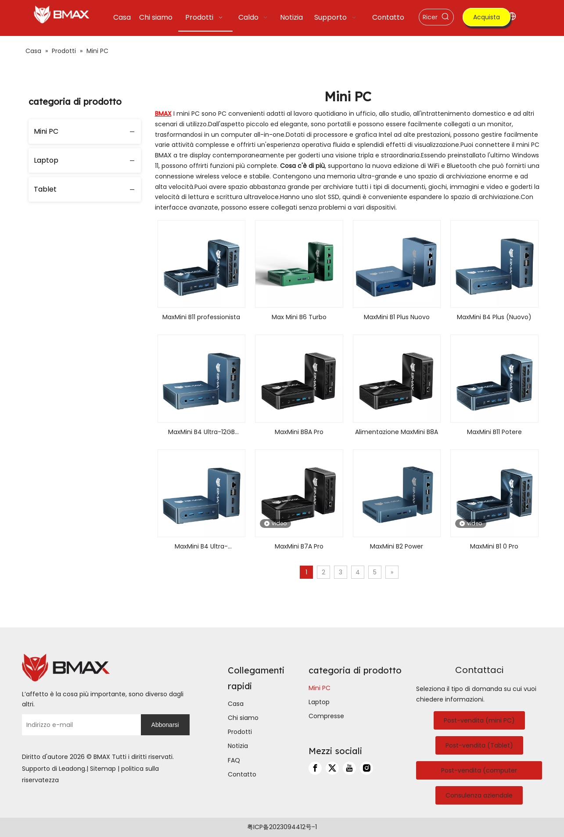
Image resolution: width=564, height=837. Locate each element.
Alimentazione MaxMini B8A (396, 431)
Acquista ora (486, 19)
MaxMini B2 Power (396, 546)
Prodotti (240, 731)
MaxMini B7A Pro (299, 546)
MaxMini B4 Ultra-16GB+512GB (201, 547)
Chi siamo (243, 717)
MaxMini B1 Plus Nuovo (397, 317)
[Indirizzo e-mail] (79, 724)
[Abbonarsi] (165, 724)
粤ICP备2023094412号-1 (282, 827)
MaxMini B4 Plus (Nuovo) (494, 317)
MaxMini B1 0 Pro (494, 546)
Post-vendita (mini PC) (479, 720)
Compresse (326, 716)
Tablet (45, 189)
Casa (236, 703)
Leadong (72, 768)
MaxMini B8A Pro (299, 431)
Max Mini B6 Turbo (299, 317)
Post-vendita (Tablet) (479, 745)
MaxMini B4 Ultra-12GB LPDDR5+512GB (201, 432)
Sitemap (103, 768)
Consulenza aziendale (479, 795)
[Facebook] (315, 768)
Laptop (46, 160)
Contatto (242, 774)
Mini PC (46, 131)
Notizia (238, 745)
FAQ (234, 760)
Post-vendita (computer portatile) (479, 773)
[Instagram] (366, 768)
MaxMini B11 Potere (494, 431)
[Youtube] (349, 768)
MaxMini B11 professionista (201, 317)
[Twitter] (332, 768)
